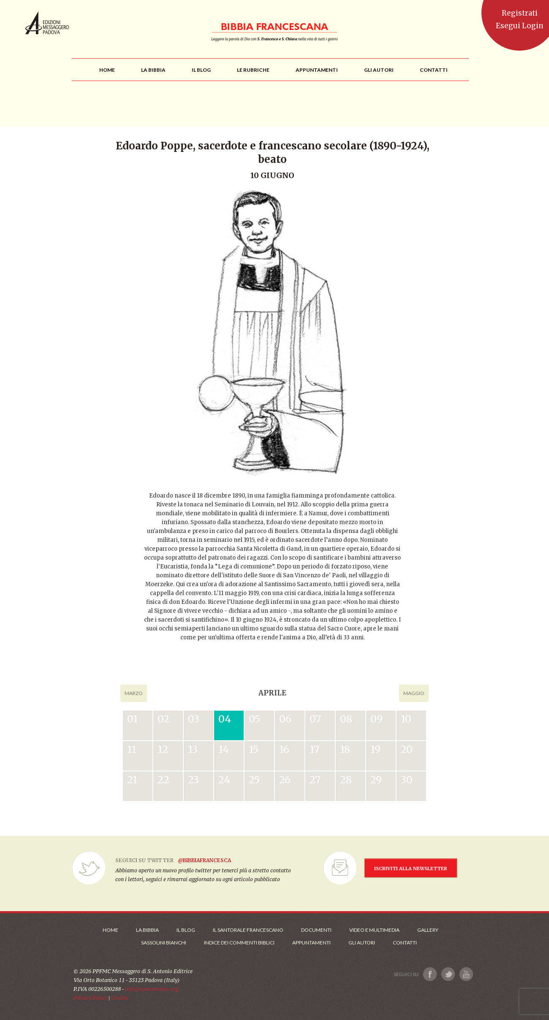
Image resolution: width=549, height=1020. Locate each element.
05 (254, 719)
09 (376, 719)
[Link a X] (447, 974)
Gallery (427, 930)
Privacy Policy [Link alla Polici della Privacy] (90, 998)
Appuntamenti (311, 942)
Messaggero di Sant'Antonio (47, 22)
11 (131, 749)
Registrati (520, 13)
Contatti (405, 942)
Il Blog (186, 930)
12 (163, 749)
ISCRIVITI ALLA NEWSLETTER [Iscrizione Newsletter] (410, 868)
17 (314, 749)
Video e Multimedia (374, 930)
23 (193, 780)
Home (110, 930)
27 (315, 780)
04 (224, 719)
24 (224, 780)
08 (346, 719)
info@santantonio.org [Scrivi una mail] (151, 989)
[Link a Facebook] (430, 974)
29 (376, 780)
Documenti (316, 930)
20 (407, 749)
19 (375, 749)
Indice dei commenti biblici (239, 942)
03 (193, 719)
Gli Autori (361, 942)
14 (223, 749)
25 (254, 780)
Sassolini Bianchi (163, 942)
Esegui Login (520, 25)
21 (132, 780)
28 (346, 780)
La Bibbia (147, 930)
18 (345, 749)
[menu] (253, 70)
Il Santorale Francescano (248, 930)
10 (406, 719)
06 (285, 719)
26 (285, 780)
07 (315, 719)
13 (193, 749)
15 (253, 749)
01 (132, 719)
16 (284, 749)
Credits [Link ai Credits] (119, 998)
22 (163, 780)
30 (407, 780)
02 (163, 719)
